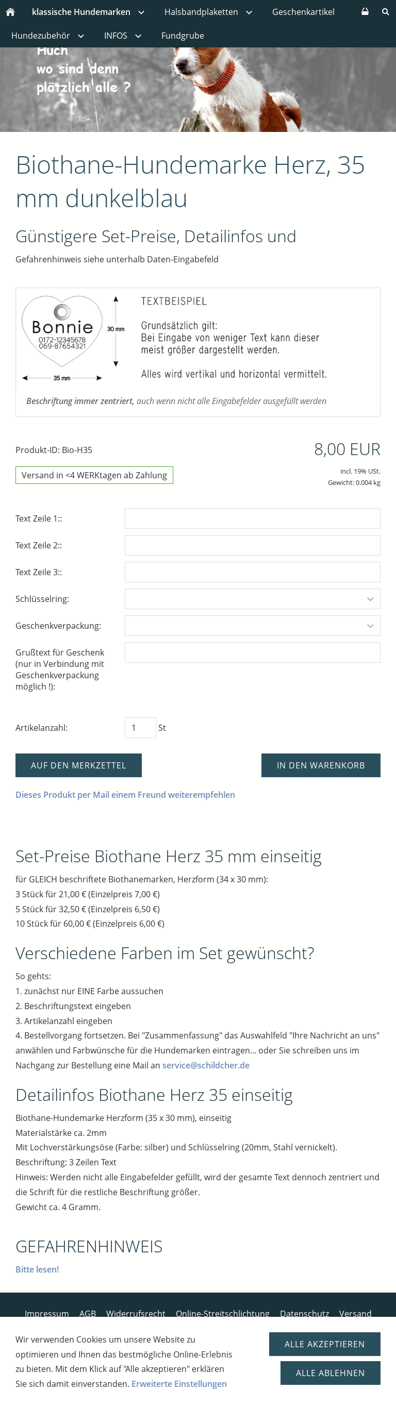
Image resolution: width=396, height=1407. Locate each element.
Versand (355, 1313)
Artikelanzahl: (41, 727)
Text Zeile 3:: (38, 572)
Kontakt (156, 1325)
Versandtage (258, 1325)
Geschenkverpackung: (58, 625)
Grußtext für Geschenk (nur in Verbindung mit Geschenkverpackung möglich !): (59, 669)
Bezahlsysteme (101, 1325)
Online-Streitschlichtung (223, 1313)
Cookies (308, 1325)
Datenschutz (304, 1313)
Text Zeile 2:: (38, 545)
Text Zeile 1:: (38, 518)
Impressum (47, 1313)
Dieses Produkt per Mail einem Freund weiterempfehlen (125, 794)
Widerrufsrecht (136, 1313)
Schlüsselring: (42, 599)
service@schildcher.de (206, 1065)
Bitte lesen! (37, 1269)
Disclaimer (202, 1325)
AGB (87, 1313)
